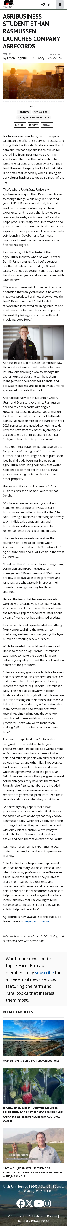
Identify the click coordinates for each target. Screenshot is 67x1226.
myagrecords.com (37, 921)
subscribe (44, 972)
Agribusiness (41, 111)
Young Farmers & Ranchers (33, 117)
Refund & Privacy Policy (33, 1221)
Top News (23, 111)
